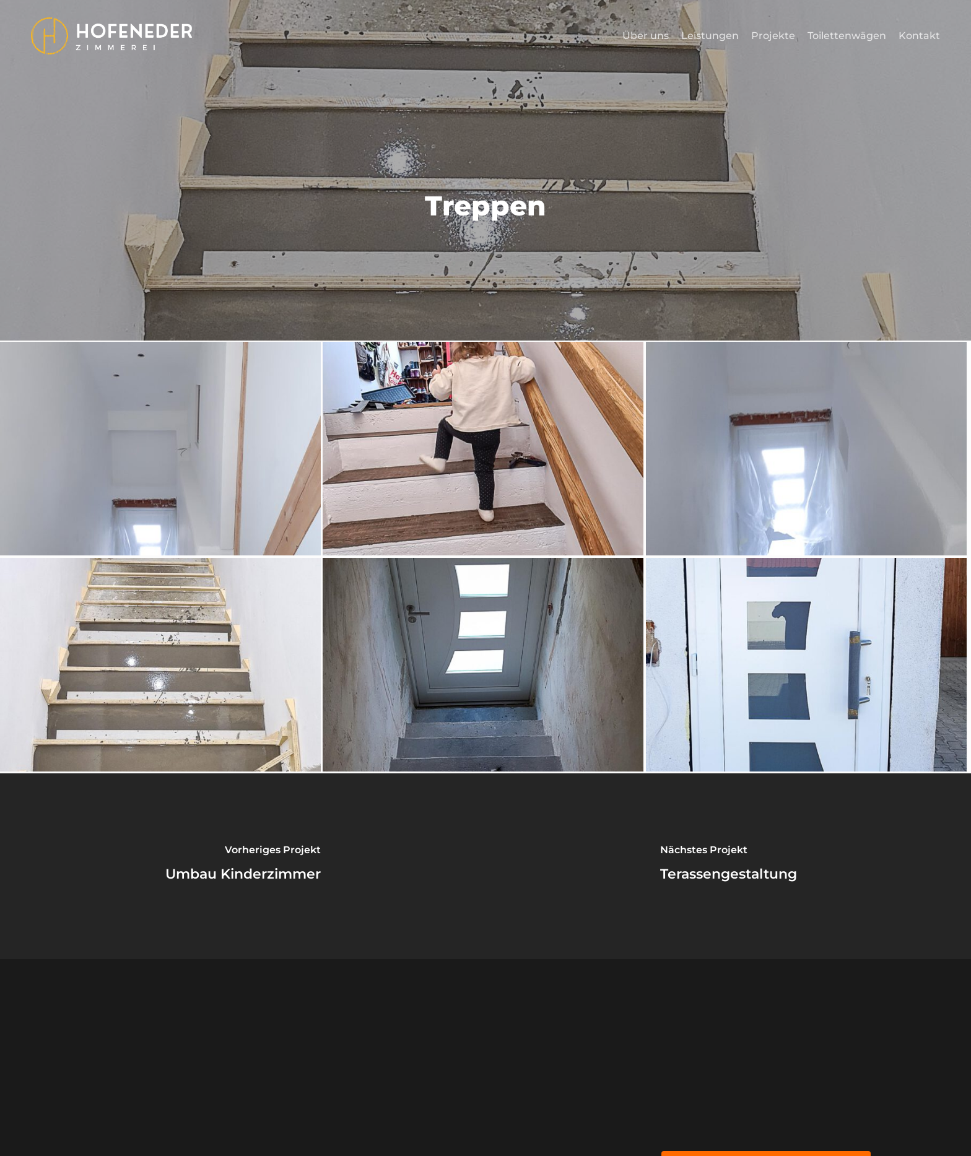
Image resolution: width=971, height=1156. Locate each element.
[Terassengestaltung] (728, 866)
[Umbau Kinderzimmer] (243, 866)
